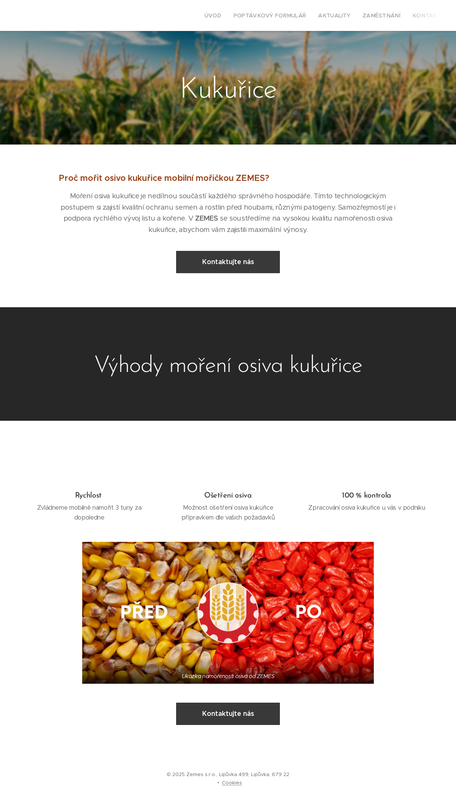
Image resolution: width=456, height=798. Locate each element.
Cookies (232, 782)
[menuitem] (231, 15)
